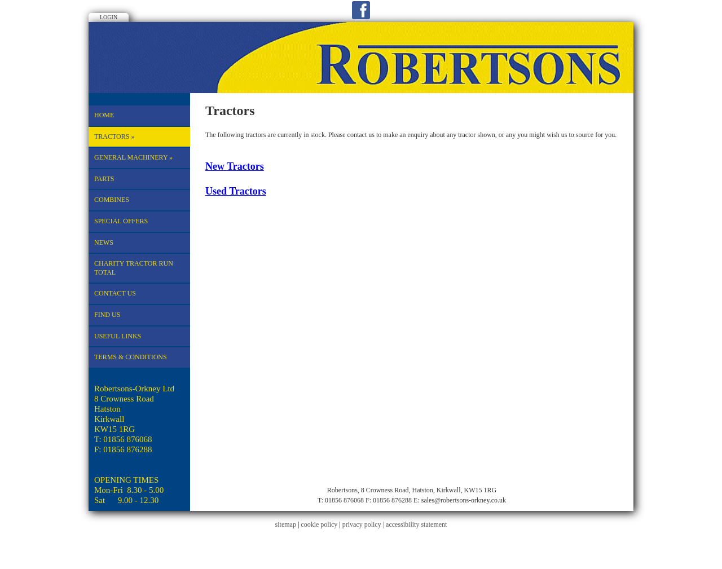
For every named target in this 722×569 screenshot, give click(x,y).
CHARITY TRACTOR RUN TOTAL (133, 267)
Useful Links (117, 336)
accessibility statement (416, 524)
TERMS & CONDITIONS (130, 357)
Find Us (107, 315)
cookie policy (319, 524)
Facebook (361, 10)
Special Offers (121, 221)
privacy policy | (364, 524)
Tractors (114, 136)
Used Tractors (235, 191)
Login (108, 17)
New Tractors (234, 166)
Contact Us (115, 293)
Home (104, 115)
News (103, 242)
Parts (104, 179)
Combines (111, 200)
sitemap (285, 524)
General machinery (133, 157)
